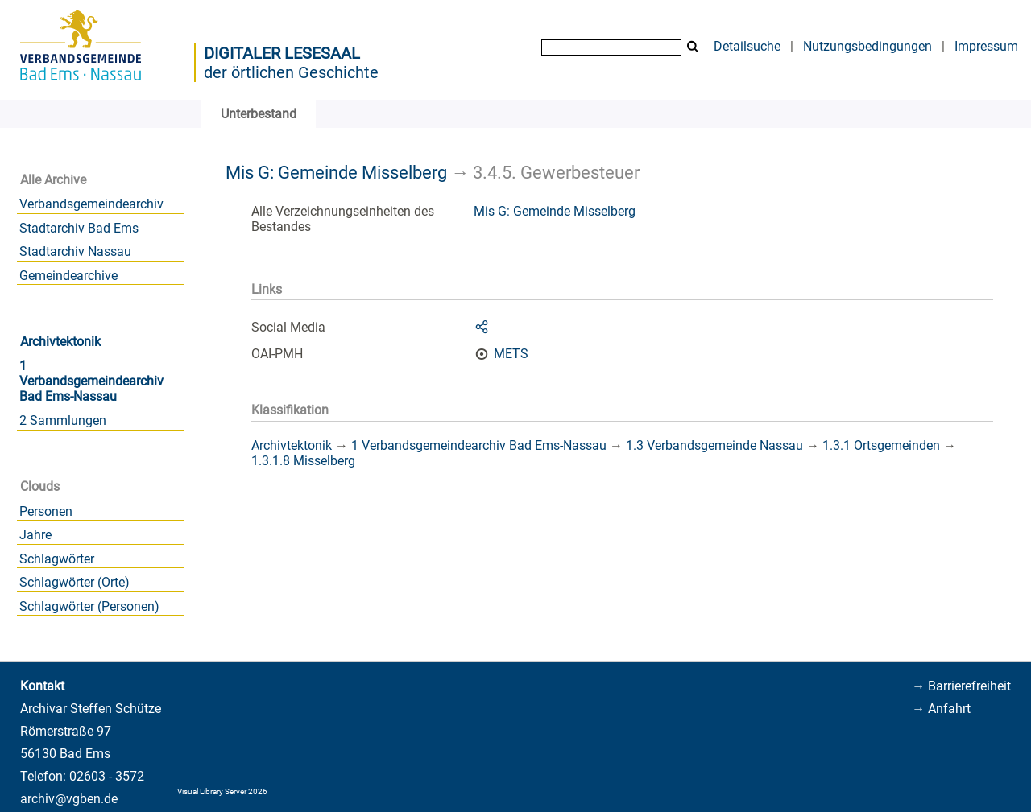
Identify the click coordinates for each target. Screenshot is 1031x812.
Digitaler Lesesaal (282, 53)
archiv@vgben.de (69, 798)
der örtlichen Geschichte (291, 72)
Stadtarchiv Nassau (75, 251)
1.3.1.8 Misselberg (303, 460)
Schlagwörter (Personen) (89, 606)
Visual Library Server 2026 (222, 791)
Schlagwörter (56, 559)
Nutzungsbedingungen (867, 46)
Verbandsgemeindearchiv (91, 204)
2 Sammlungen (62, 420)
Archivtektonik (60, 341)
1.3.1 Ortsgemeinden (881, 445)
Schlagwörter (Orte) (74, 582)
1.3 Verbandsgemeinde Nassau (714, 445)
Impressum (986, 46)
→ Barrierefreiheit (961, 686)
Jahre (35, 534)
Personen (45, 511)
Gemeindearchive (68, 275)
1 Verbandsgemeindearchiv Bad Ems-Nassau (91, 381)
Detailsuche (747, 46)
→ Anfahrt (941, 708)
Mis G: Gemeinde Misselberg (336, 172)
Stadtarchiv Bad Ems (79, 228)
